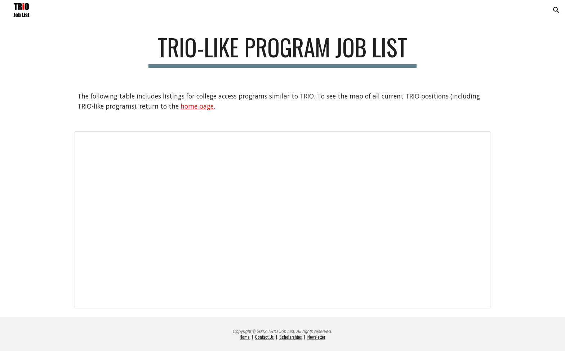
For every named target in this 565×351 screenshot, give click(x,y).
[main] (282, 50)
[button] (556, 10)
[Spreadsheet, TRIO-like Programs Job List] (282, 219)
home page (197, 106)
